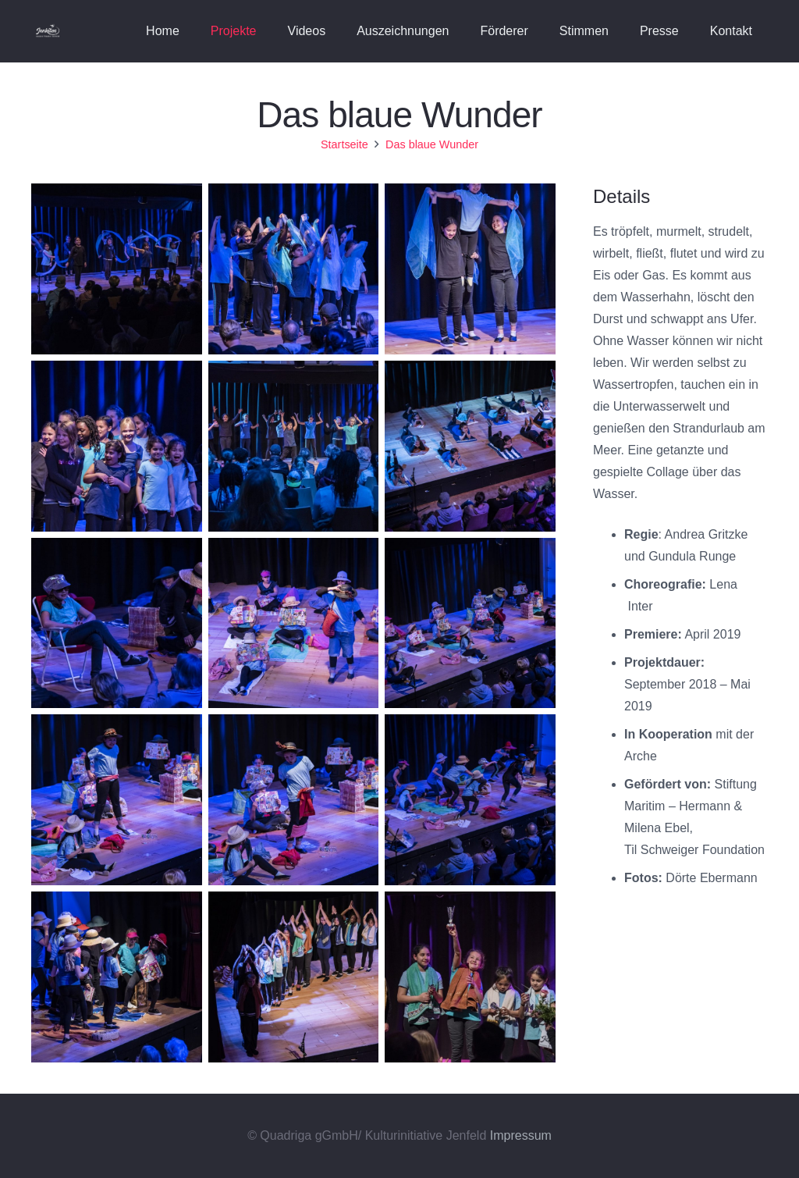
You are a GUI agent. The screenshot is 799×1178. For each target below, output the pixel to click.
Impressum (521, 1135)
